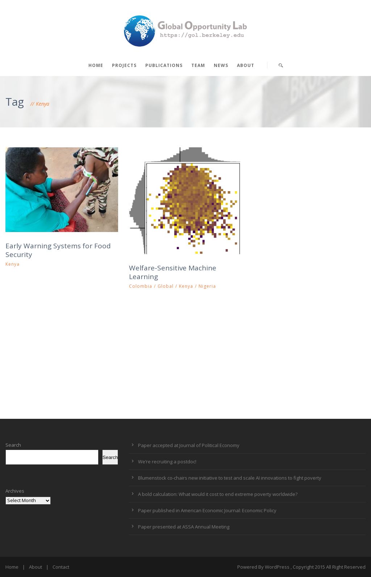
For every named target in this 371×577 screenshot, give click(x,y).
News (221, 65)
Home (95, 65)
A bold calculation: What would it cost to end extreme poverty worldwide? (217, 494)
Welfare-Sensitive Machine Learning (172, 272)
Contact (61, 567)
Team (198, 65)
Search (13, 445)
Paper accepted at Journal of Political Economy (188, 445)
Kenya (12, 264)
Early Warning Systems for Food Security (58, 250)
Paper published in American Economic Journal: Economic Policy (207, 510)
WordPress (277, 567)
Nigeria (207, 286)
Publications (164, 65)
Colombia (140, 286)
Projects (124, 65)
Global (166, 286)
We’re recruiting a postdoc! (167, 461)
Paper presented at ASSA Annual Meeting (183, 526)
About (245, 65)
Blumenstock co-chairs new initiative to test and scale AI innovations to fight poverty (229, 478)
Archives (14, 491)
